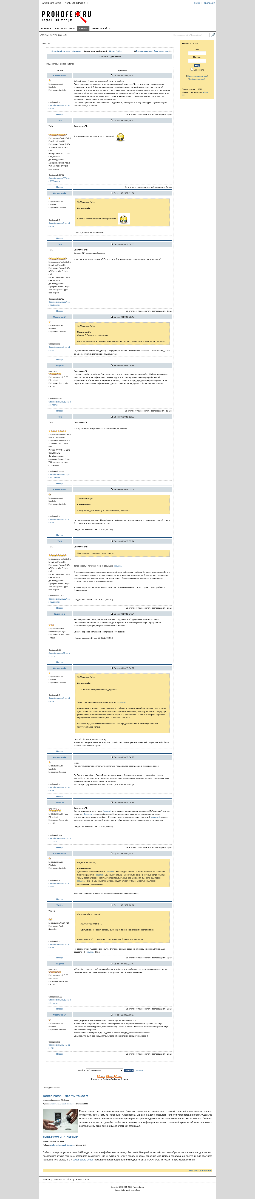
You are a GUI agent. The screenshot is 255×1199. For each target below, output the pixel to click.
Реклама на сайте (63, 1179)
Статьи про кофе (65, 28)
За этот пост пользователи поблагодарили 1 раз (149, 114)
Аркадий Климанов (67, 1104)
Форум (83, 28)
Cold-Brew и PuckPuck (60, 1137)
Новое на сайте (101, 28)
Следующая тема (161, 51)
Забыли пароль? (197, 79)
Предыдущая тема (144, 51)
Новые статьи (82, 1179)
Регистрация (209, 3)
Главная (46, 28)
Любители (54, 1104)
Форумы (76, 51)
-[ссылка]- (118, 566)
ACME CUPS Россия (75, 3)
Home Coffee (115, 51)
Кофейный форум (61, 51)
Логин (197, 3)
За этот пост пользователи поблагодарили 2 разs (148, 187)
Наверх (59, 114)
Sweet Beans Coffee (51, 3)
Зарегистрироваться (197, 76)
